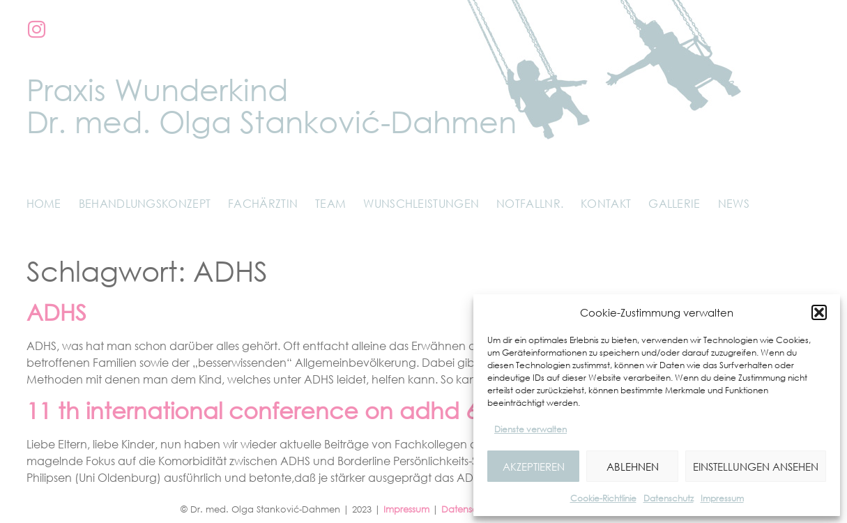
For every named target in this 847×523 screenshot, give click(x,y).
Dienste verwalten (530, 429)
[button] (819, 312)
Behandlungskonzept (145, 204)
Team (330, 204)
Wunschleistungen (421, 204)
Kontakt (606, 204)
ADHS (56, 312)
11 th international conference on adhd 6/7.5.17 (288, 410)
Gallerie (674, 204)
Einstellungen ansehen (755, 466)
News (733, 204)
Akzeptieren (534, 466)
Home (43, 204)
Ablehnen (632, 466)
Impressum (722, 498)
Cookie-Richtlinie (603, 498)
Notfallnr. (529, 204)
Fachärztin (263, 204)
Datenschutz (668, 498)
